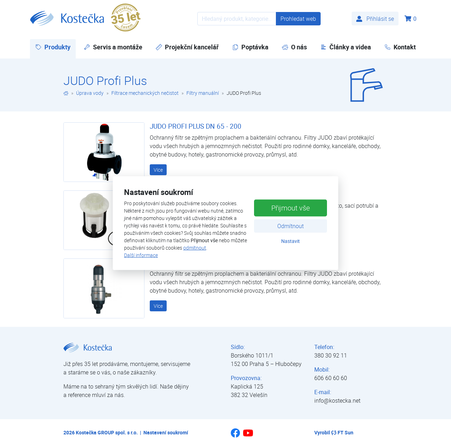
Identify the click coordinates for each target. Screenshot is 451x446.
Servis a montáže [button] (113, 47)
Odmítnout (290, 226)
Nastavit (290, 241)
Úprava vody (90, 93)
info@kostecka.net (337, 400)
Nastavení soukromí (165, 432)
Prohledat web (298, 19)
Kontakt (400, 47)
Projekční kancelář (187, 47)
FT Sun (342, 432)
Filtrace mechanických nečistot (145, 93)
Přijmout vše (290, 208)
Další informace (141, 255)
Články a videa (345, 47)
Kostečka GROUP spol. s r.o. (107, 432)
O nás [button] (294, 47)
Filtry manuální (202, 93)
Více (158, 169)
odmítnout (194, 247)
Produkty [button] (55, 46)
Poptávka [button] (250, 47)
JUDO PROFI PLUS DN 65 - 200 (195, 126)
